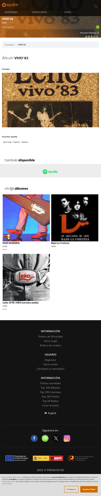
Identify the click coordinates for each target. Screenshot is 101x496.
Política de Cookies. (9, 481)
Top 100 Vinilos (50, 396)
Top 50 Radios (51, 401)
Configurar (71, 489)
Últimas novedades (50, 383)
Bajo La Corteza (60, 242)
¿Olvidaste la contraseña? (50, 368)
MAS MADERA (11, 242)
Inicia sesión (90, 12)
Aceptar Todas (89, 489)
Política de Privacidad (50, 336)
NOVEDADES (11, 12)
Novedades (9, 45)
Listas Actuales (50, 405)
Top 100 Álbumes (50, 387)
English (52, 413)
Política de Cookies (50, 345)
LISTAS (67, 12)
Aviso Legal (50, 341)
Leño (4, 22)
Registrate (50, 359)
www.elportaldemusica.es (13, 477)
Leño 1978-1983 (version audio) (20, 302)
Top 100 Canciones (50, 392)
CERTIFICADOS (39, 12)
